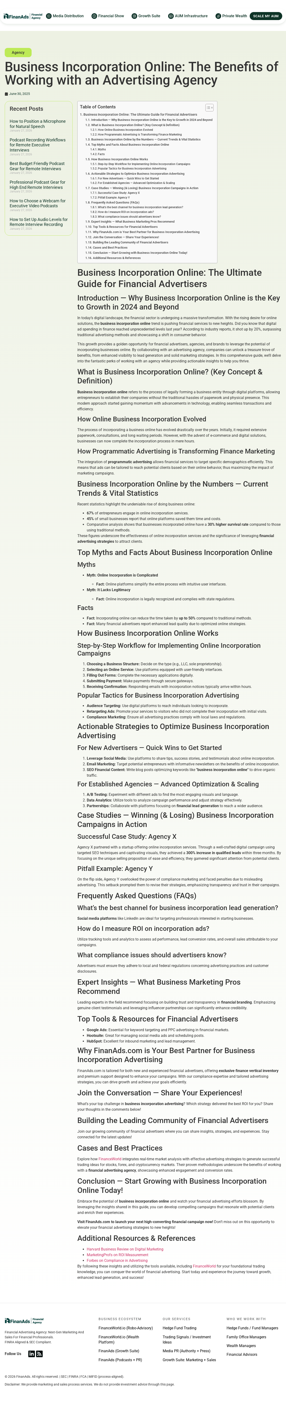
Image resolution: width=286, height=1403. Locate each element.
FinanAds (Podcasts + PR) (120, 1360)
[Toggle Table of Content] (207, 108)
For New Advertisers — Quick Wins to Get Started (128, 178)
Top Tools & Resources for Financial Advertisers (125, 227)
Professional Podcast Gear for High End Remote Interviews (37, 185)
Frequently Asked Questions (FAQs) (115, 202)
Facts (101, 154)
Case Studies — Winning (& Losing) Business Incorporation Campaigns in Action (144, 188)
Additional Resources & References (117, 258)
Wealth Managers (241, 1346)
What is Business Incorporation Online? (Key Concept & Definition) (135, 125)
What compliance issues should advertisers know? (129, 216)
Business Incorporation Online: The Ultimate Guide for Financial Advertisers (140, 115)
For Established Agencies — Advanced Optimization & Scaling (136, 183)
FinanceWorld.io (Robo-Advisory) (126, 1328)
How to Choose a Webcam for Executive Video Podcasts (38, 203)
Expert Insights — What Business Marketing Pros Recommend (132, 221)
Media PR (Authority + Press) (187, 1351)
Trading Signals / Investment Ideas (187, 1339)
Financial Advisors (242, 1354)
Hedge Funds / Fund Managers (252, 1328)
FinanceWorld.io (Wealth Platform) (119, 1339)
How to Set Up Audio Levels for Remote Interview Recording (39, 222)
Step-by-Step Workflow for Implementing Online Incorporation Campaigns (144, 164)
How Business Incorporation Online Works (119, 159)
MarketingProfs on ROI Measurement (117, 1255)
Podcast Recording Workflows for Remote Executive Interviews (38, 145)
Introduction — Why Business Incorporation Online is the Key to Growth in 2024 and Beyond (151, 120)
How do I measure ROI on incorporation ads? (126, 212)
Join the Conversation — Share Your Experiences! (126, 237)
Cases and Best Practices (110, 247)
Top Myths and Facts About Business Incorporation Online (130, 144)
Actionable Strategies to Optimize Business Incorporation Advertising (137, 173)
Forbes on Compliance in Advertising (117, 1260)
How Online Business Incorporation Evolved (125, 129)
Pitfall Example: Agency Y (114, 197)
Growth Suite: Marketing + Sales (189, 1360)
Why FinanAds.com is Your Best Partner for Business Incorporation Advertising (146, 232)
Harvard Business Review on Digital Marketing (125, 1249)
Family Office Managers (246, 1337)
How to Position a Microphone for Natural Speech (38, 124)
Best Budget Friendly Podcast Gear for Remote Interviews (37, 166)
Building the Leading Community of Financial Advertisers (130, 242)
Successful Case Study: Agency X (119, 193)
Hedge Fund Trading (179, 1328)
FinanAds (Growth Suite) (119, 1351)
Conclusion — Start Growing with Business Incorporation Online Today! (140, 252)
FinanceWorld (110, 1159)
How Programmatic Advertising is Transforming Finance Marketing (140, 134)
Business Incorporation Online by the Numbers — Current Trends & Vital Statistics (146, 139)
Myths (102, 149)
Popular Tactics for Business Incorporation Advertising (132, 168)
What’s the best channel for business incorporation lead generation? (140, 207)
